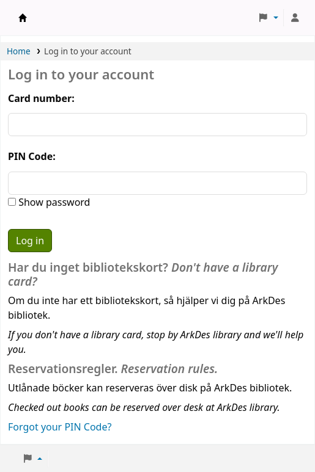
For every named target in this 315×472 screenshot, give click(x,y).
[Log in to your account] (294, 17)
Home (19, 51)
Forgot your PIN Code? (59, 427)
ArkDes (22, 17)
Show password (53, 202)
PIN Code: (32, 156)
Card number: (41, 98)
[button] (268, 17)
